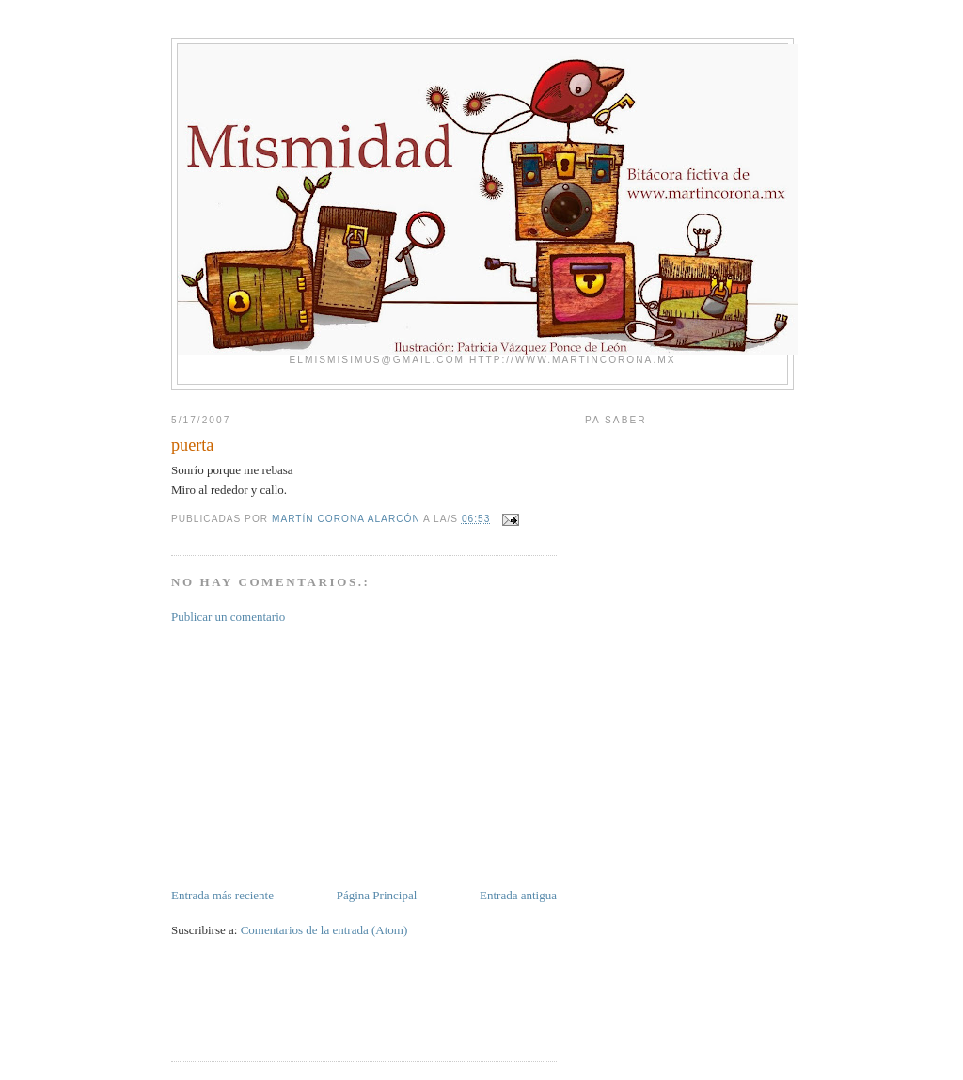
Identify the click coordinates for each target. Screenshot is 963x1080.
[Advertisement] (312, 754)
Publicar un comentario (228, 617)
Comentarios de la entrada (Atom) (324, 930)
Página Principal (377, 895)
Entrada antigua (518, 895)
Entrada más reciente (222, 895)
